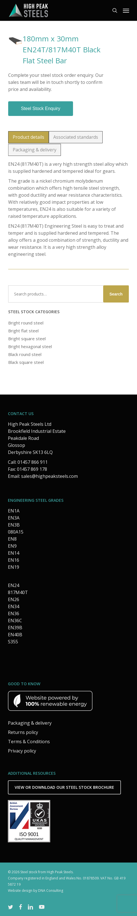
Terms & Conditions (29, 741)
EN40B (15, 634)
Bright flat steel (23, 330)
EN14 (13, 553)
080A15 (15, 532)
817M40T (18, 592)
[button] (126, 10)
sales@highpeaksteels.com (49, 476)
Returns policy (23, 732)
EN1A (13, 511)
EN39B (15, 627)
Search (116, 294)
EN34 (13, 606)
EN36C (15, 620)
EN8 (12, 539)
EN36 (13, 613)
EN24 (13, 585)
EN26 (13, 599)
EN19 (13, 567)
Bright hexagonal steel (30, 346)
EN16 (13, 560)
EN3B (14, 525)
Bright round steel (25, 323)
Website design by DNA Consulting (35, 890)
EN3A (13, 518)
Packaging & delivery (30, 723)
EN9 (12, 546)
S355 (13, 642)
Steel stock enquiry (40, 108)
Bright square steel (27, 338)
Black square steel (26, 362)
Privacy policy (22, 751)
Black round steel (24, 354)
